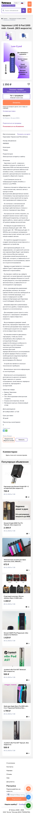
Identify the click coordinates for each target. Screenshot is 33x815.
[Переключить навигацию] (30, 4)
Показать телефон (16, 90)
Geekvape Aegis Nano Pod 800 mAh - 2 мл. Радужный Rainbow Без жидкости (16, 707)
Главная (4, 18)
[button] (2, 35)
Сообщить (23, 804)
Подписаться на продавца (12, 123)
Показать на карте (23, 134)
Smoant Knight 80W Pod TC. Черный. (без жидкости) (13, 524)
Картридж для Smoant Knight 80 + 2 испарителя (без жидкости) (16, 487)
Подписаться (16, 799)
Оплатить (16, 103)
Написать (21, 439)
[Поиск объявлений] (13, 10)
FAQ (8, 778)
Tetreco (6, 2)
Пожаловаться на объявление (13, 126)
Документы (11, 782)
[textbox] (22, 3)
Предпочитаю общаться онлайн (8, 439)
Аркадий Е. (7, 115)
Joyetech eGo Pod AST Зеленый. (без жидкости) (15, 670)
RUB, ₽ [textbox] (16, 3)
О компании (11, 763)
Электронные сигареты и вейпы (17, 18)
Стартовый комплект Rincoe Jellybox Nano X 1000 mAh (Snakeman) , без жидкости (13, 597)
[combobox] (17, 3)
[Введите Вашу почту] (18, 794)
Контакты (10, 767)
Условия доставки (9, 111)
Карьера (9, 770)
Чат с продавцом (16, 96)
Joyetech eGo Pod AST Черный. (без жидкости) (16, 743)
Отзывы (9, 774)
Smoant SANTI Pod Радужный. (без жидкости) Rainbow (16, 634)
